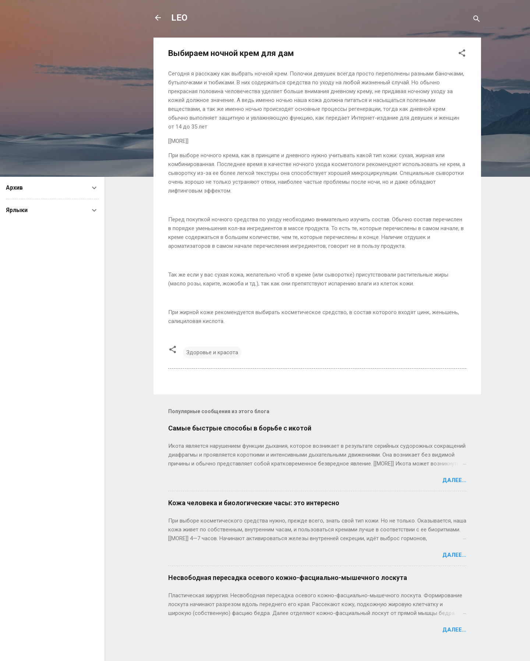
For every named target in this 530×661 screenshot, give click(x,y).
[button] (461, 54)
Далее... (454, 480)
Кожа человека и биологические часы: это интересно (253, 503)
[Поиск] (476, 20)
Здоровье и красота (212, 352)
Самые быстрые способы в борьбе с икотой (239, 428)
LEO (179, 18)
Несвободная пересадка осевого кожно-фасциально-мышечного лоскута (287, 577)
